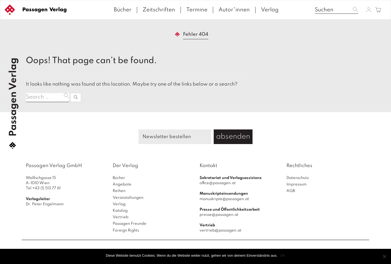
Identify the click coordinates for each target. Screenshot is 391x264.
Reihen (119, 191)
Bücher (122, 10)
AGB (290, 191)
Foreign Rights (126, 230)
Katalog (120, 211)
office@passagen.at (218, 183)
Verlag (270, 10)
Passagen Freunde (129, 224)
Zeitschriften (159, 10)
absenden (233, 136)
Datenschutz (297, 178)
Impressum (296, 184)
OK (282, 255)
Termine (196, 10)
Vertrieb (120, 217)
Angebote (122, 184)
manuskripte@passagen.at (224, 199)
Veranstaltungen (128, 198)
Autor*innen (234, 10)
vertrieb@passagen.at (220, 230)
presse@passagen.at (219, 215)
